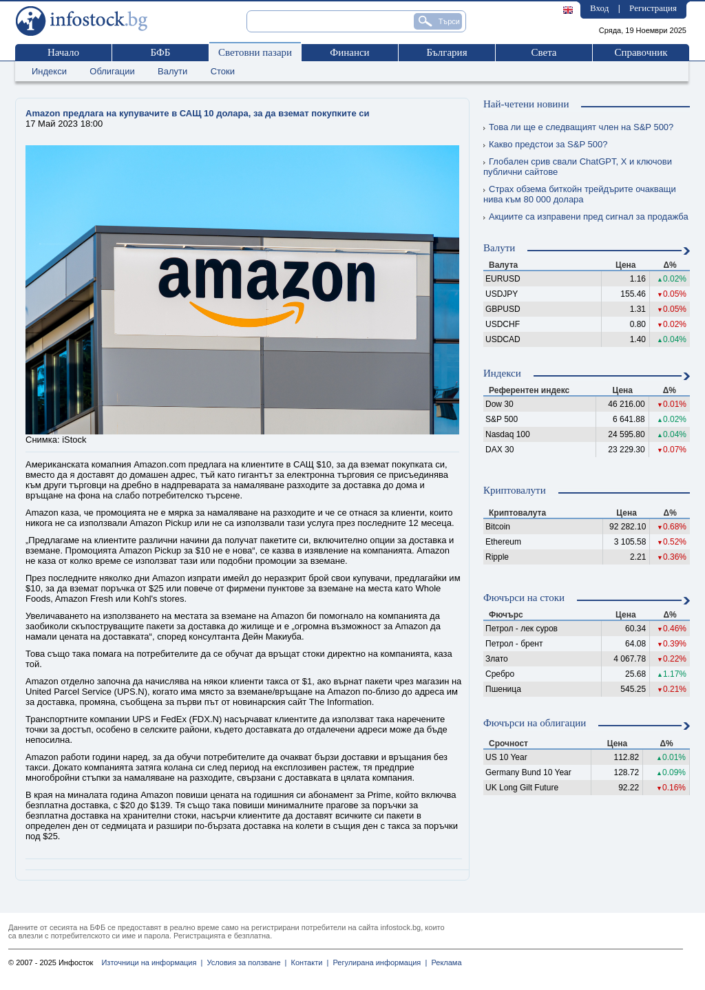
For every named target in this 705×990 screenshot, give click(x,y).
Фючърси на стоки (524, 597)
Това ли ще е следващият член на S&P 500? (578, 127)
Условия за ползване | (244, 962)
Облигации (112, 71)
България (446, 52)
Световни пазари (255, 52)
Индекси (49, 71)
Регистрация (653, 8)
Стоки (223, 71)
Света (543, 52)
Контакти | (307, 962)
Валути (172, 71)
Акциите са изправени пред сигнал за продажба (585, 216)
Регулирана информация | (377, 962)
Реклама (444, 962)
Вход (599, 8)
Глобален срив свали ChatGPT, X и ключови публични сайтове (577, 166)
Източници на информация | (151, 962)
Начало (63, 52)
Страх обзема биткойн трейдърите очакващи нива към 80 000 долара (579, 194)
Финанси (349, 52)
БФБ (161, 52)
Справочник (640, 52)
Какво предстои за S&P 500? (545, 144)
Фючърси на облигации (534, 722)
